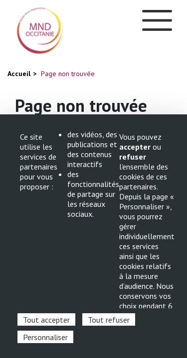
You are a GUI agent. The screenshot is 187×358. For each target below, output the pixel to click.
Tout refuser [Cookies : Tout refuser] (109, 320)
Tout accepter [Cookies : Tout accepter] (46, 320)
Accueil (18, 73)
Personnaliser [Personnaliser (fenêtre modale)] (45, 337)
